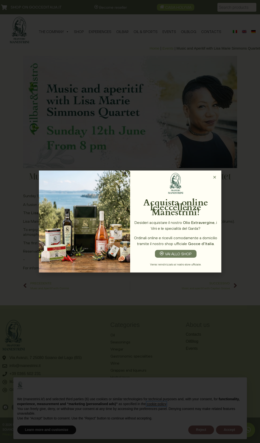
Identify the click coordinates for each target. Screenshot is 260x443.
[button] (214, 177)
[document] (130, 221)
